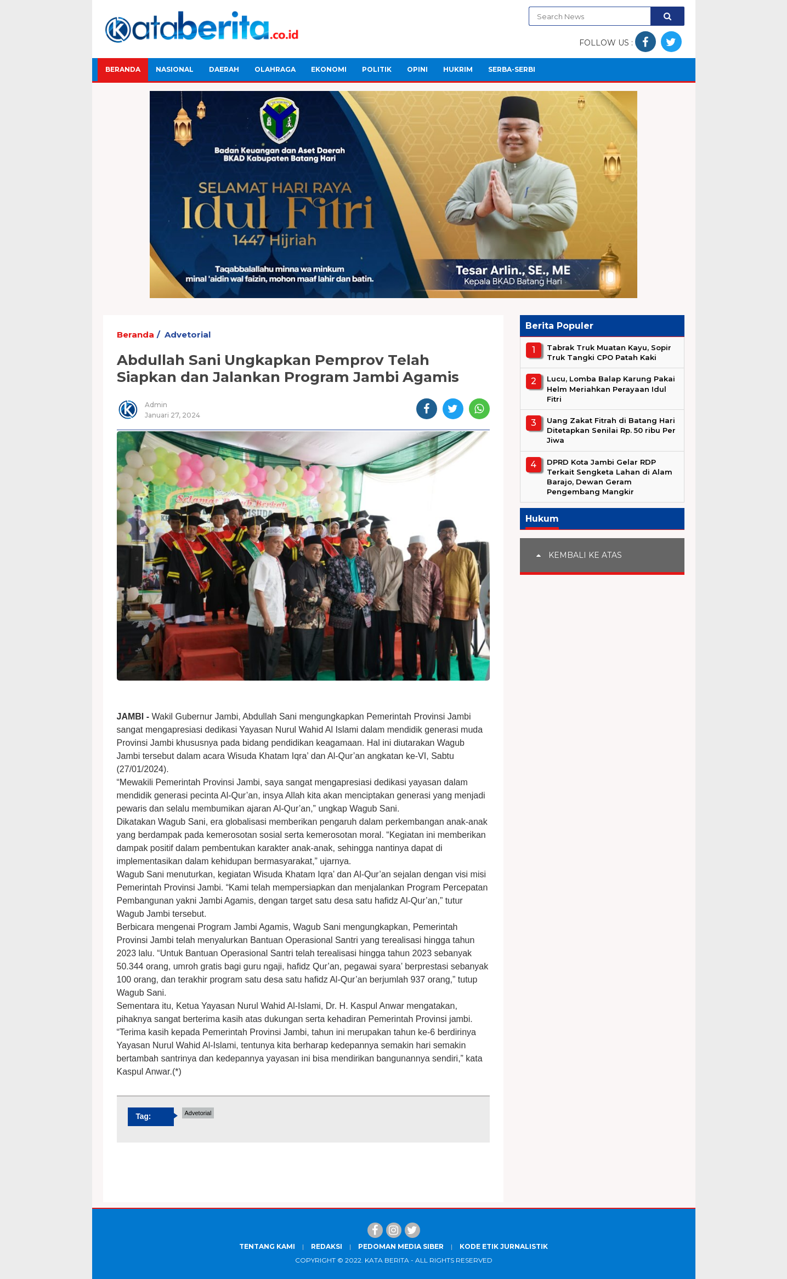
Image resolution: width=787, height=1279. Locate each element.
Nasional (175, 69)
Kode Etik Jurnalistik (504, 1246)
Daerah (224, 69)
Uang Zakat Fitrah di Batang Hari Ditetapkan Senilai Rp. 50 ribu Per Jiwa (611, 430)
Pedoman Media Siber (401, 1246)
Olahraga (275, 69)
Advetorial (188, 334)
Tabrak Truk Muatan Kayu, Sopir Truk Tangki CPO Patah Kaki (609, 352)
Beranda (122, 69)
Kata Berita (387, 1260)
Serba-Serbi (511, 69)
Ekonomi (329, 69)
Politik (377, 69)
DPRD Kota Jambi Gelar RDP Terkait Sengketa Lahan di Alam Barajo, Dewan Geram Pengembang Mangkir (609, 477)
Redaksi (326, 1246)
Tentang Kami (267, 1246)
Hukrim (458, 69)
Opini (417, 69)
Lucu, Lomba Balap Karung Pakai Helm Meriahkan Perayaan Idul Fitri (611, 388)
